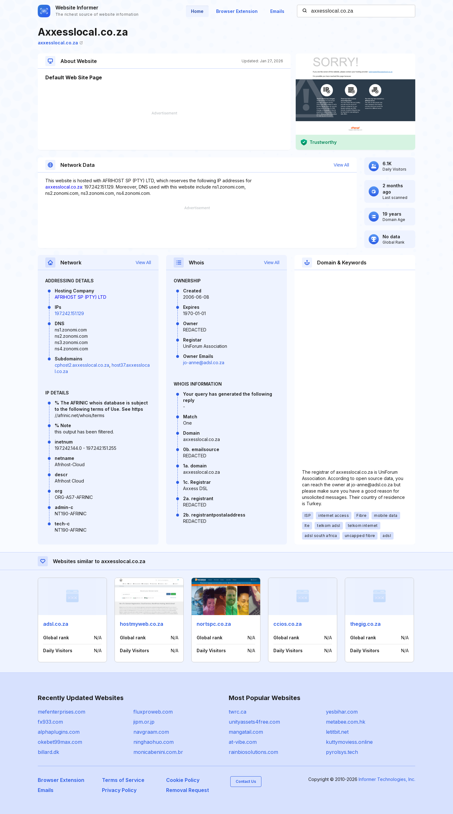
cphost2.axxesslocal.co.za (82, 365)
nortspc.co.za (214, 624)
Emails (277, 11)
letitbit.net (337, 732)
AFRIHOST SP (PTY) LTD (80, 297)
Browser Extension (237, 11)
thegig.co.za (365, 624)
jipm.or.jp (143, 722)
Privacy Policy (119, 790)
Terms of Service (123, 780)
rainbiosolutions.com (253, 752)
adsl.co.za (55, 624)
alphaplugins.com (59, 732)
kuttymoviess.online (349, 742)
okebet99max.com (60, 742)
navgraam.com (151, 732)
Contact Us (246, 781)
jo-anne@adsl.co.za (203, 362)
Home (197, 11)
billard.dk (48, 752)
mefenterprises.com (61, 712)
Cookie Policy (182, 780)
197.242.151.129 (69, 313)
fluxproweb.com (153, 712)
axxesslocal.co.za (60, 42)
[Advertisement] (164, 130)
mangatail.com (246, 732)
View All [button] (341, 164)
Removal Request (187, 790)
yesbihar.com (342, 712)
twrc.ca (237, 712)
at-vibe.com (243, 742)
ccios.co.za (287, 624)
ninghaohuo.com (153, 742)
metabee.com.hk (345, 722)
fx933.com (50, 722)
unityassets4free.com (254, 722)
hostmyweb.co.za (141, 624)
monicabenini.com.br (158, 752)
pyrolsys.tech (342, 752)
